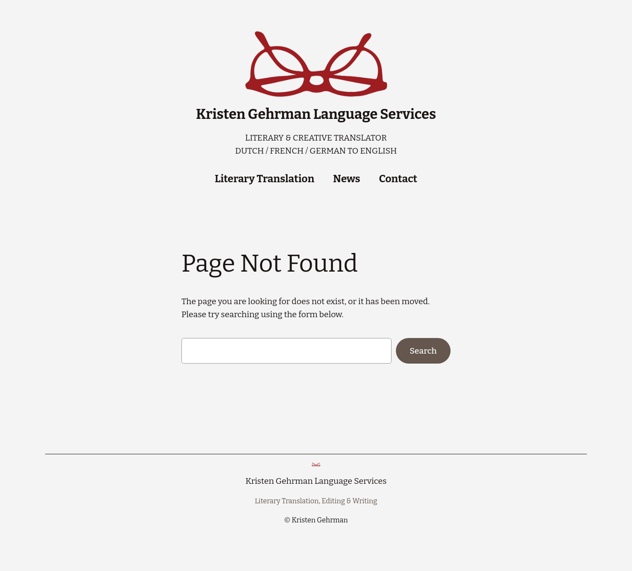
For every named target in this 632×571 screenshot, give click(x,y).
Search (423, 351)
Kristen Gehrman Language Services (316, 114)
